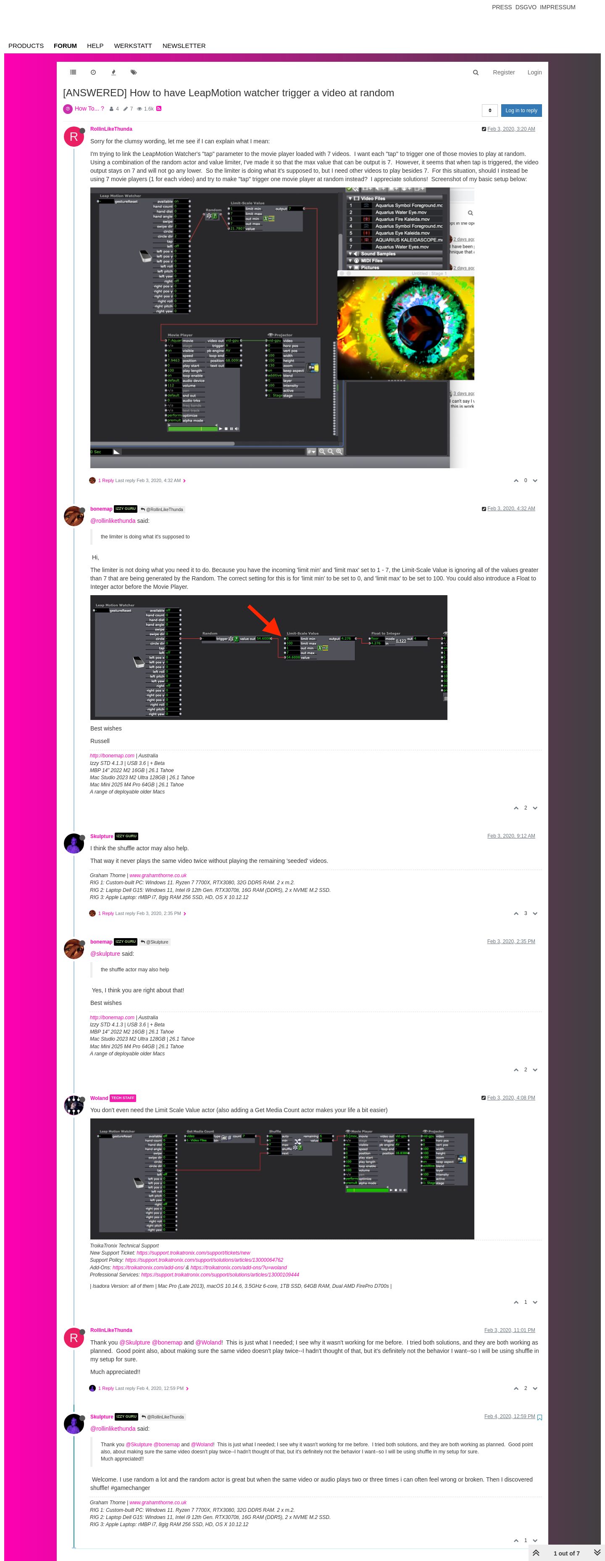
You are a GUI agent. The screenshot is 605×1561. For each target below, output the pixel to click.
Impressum (558, 7)
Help (95, 45)
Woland (99, 1098)
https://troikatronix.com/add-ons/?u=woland (238, 1268)
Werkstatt (133, 45)
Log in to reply (521, 110)
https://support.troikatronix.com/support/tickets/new (193, 1253)
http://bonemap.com (112, 756)
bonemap (101, 509)
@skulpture (105, 953)
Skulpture (101, 836)
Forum (65, 45)
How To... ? (89, 108)
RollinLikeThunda (111, 129)
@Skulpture (154, 942)
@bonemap (167, 1342)
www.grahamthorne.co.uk (158, 875)
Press (502, 7)
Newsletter (184, 45)
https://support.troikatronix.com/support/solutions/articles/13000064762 (204, 1260)
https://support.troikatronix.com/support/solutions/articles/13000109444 (220, 1275)
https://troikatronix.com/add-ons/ (148, 1268)
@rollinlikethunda (113, 520)
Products (26, 45)
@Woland (208, 1342)
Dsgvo (526, 7)
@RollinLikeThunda (162, 509)
